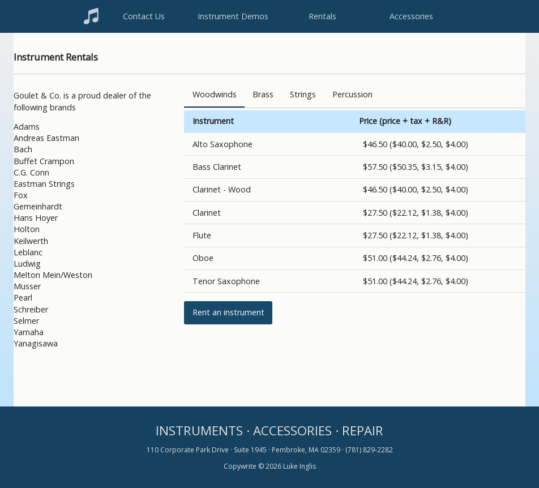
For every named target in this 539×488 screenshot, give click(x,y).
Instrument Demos (233, 16)
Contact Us (144, 16)
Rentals (322, 16)
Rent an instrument (228, 312)
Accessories (411, 16)
